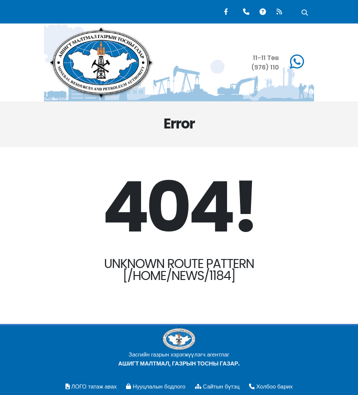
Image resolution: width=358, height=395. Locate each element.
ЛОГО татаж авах (91, 386)
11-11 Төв (266, 58)
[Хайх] (305, 13)
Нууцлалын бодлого (155, 386)
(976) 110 (265, 67)
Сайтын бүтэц (217, 386)
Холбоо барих (270, 386)
